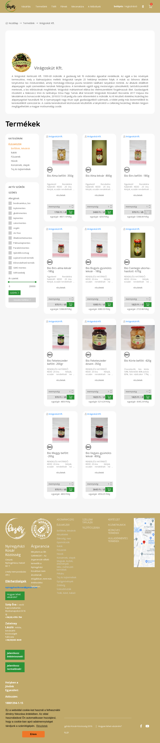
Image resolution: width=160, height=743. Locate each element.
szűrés (14, 292)
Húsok (14, 160)
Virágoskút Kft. (56, 136)
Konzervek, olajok (20, 165)
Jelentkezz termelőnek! (14, 667)
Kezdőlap (11, 23)
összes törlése (22, 299)
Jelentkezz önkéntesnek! (15, 655)
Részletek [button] (42, 726)
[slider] (8, 282)
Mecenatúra (77, 6)
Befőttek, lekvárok (20, 148)
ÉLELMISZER (15, 144)
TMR (53, 6)
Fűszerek (15, 156)
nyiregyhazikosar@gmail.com (21, 587)
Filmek (63, 6)
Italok (14, 152)
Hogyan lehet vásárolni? (14, 596)
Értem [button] (33, 734)
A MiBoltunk (94, 6)
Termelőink (41, 6)
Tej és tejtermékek (21, 169)
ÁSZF (66, 732)
